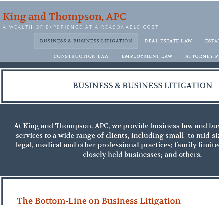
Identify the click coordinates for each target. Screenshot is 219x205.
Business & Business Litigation (86, 41)
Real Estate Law (168, 41)
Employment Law (147, 56)
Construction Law (81, 56)
